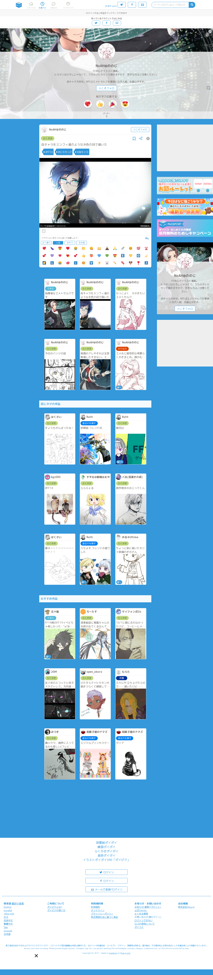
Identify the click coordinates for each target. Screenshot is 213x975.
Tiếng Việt (9, 913)
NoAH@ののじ (106, 65)
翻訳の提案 (18, 903)
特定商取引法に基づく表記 (104, 917)
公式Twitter (141, 910)
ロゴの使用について (145, 923)
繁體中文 (8, 923)
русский (8, 930)
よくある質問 (141, 913)
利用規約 (95, 907)
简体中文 (8, 920)
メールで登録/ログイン (106, 889)
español (8, 910)
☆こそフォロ (106, 88)
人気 (58, 242)
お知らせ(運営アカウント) (148, 907)
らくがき (48, 138)
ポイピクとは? (54, 907)
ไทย (6, 927)
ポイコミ (139, 927)
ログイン (106, 872)
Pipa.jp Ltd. (125, 953)
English (7, 907)
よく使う (46, 242)
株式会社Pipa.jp (186, 907)
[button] (36, 955)
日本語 (7, 934)
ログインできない (143, 920)
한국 (6, 917)
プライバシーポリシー (102, 913)
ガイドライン (97, 910)
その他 (81, 242)
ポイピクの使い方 (56, 910)
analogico (113, 953)
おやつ (70, 242)
